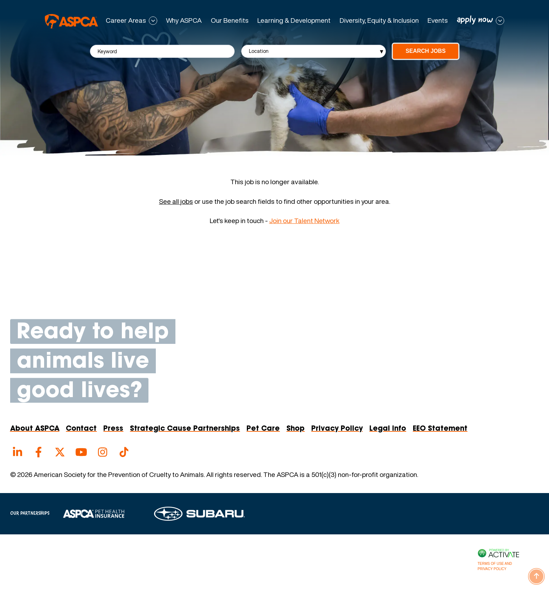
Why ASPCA (184, 20)
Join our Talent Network (304, 221)
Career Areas (126, 20)
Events (438, 20)
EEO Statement (440, 428)
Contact (81, 428)
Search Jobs (425, 51)
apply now (475, 20)
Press (113, 428)
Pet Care (263, 428)
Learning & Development (294, 20)
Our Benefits (230, 20)
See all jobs (176, 201)
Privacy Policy (337, 428)
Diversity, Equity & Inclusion (379, 20)
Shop (295, 428)
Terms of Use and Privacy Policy (495, 566)
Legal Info (387, 428)
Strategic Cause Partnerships (185, 428)
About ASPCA (35, 428)
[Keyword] (162, 51)
